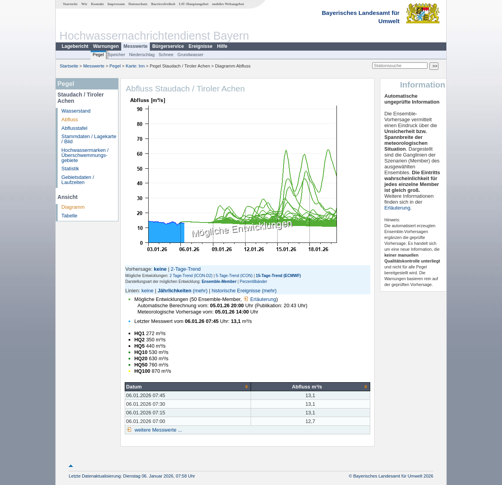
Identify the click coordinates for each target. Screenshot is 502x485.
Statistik (70, 168)
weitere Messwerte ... (157, 430)
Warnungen (106, 46)
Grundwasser (190, 54)
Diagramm (73, 207)
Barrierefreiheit (163, 4)
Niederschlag (142, 54)
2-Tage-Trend (185, 269)
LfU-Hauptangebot (193, 4)
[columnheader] (188, 386)
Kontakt (97, 4)
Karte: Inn (135, 66)
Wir (84, 4)
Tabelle (70, 216)
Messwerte (135, 46)
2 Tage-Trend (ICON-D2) (190, 275)
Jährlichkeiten (174, 291)
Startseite (70, 4)
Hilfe (222, 46)
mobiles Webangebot (228, 4)
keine (148, 291)
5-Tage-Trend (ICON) (234, 275)
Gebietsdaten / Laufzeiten (78, 179)
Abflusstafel (74, 128)
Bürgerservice (168, 46)
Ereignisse (201, 46)
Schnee (165, 54)
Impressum (116, 4)
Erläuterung (259, 299)
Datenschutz (137, 4)
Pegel (98, 54)
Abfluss (70, 119)
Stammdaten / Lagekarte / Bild (89, 138)
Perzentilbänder (253, 281)
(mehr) (200, 291)
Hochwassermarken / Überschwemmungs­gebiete (85, 155)
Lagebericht (75, 46)
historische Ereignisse (236, 291)
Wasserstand (76, 111)
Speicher (116, 54)
